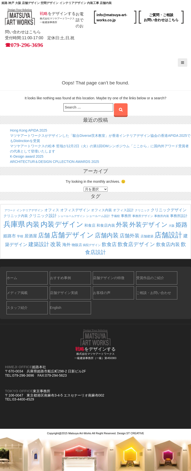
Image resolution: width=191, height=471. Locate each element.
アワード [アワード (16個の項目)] (9, 210)
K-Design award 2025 (27, 156)
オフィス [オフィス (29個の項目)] (51, 210)
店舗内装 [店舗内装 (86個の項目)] (107, 235)
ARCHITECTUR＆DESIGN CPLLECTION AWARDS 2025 (54, 162)
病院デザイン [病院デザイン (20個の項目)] (92, 245)
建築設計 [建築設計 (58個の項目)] (38, 244)
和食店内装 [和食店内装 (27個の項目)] (105, 225)
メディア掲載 (17, 293)
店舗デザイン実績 (64, 293)
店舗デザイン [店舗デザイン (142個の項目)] (72, 235)
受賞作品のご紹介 (150, 278)
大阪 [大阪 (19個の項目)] (172, 225)
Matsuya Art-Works (80, 433)
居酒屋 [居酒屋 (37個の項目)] (30, 235)
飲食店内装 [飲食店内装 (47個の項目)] (168, 244)
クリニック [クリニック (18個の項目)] (142, 210)
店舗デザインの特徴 (108, 278)
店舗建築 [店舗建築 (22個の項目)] (147, 236)
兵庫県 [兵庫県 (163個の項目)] (14, 224)
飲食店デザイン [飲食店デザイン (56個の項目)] (136, 244)
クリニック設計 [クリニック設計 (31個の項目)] (43, 216)
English (55, 308)
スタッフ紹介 (17, 308)
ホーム (12, 278)
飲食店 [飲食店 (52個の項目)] (109, 244)
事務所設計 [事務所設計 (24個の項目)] (179, 216)
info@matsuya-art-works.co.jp (111, 17)
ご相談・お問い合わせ (153, 293)
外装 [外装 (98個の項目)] (122, 224)
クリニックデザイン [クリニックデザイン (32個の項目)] (169, 210)
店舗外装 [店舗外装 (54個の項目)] (130, 235)
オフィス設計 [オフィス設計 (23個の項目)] (123, 210)
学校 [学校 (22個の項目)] (20, 236)
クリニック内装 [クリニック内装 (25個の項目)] (15, 216)
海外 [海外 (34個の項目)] (66, 244)
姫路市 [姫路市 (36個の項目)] (9, 235)
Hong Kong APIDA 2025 (28, 130)
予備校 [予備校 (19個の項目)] (115, 216)
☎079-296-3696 (24, 45)
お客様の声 (101, 293)
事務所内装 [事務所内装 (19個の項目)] (161, 216)
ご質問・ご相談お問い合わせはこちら (161, 17)
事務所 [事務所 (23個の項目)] (126, 216)
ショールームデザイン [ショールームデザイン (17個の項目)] (71, 216)
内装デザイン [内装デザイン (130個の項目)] (62, 224)
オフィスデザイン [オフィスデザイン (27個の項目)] (75, 210)
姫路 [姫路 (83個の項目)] (182, 224)
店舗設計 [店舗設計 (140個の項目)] (168, 235)
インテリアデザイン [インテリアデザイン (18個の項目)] (29, 210)
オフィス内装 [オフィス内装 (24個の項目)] (101, 210)
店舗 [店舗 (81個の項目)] (44, 235)
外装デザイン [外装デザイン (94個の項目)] (148, 224)
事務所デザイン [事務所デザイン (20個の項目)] (142, 216)
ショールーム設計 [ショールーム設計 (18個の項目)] (98, 215)
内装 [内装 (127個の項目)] (33, 224)
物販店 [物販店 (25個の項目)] (77, 245)
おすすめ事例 (60, 278)
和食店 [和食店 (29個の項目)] (90, 225)
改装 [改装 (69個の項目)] (55, 244)
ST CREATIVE (135, 433)
